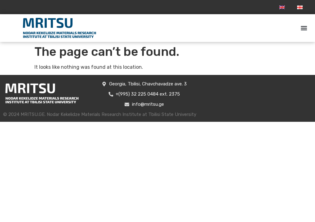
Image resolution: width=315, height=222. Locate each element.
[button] (304, 28)
